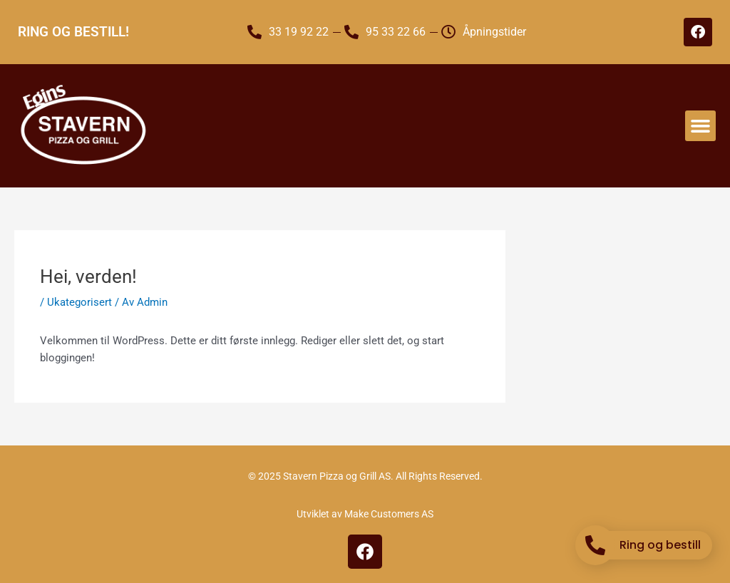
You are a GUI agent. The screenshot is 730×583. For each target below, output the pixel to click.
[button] (700, 126)
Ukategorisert (79, 302)
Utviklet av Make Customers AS (365, 514)
